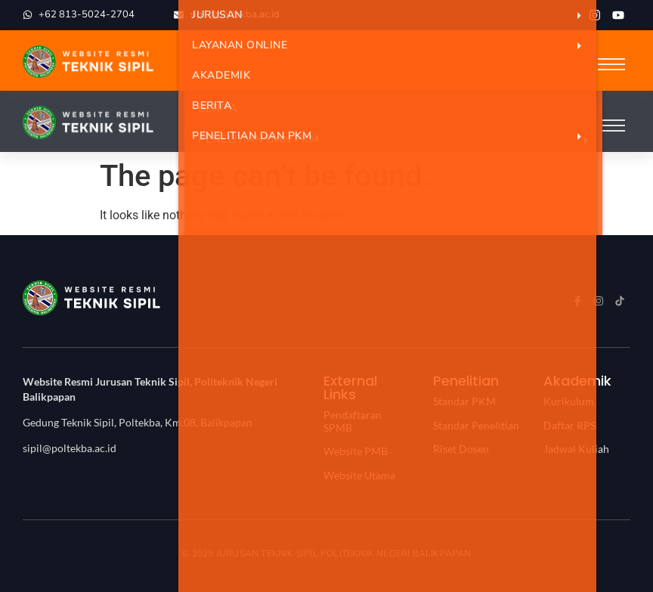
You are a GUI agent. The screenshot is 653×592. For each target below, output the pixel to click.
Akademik (221, 75)
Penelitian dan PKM (394, 136)
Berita (211, 105)
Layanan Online (394, 45)
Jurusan (394, 15)
